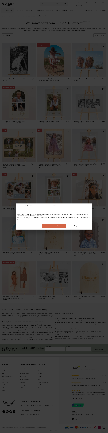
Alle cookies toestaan (54, 226)
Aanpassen (78, 226)
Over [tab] (79, 205)
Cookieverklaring (33, 219)
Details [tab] (54, 205)
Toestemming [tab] (28, 205)
